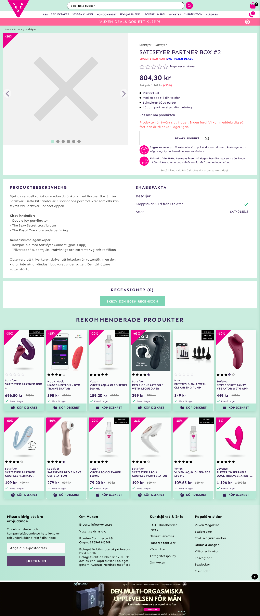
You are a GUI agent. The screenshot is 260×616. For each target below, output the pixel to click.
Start (8, 29)
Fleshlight (202, 571)
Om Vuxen (157, 562)
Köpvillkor (157, 549)
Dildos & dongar (207, 545)
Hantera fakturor (163, 543)
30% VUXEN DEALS (180, 58)
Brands (18, 29)
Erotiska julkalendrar (210, 538)
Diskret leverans (162, 536)
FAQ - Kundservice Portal (163, 527)
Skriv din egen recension (132, 301)
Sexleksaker (203, 531)
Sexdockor (202, 564)
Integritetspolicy (163, 556)
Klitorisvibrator (207, 551)
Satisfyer (30, 29)
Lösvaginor (203, 558)
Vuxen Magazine (207, 525)
